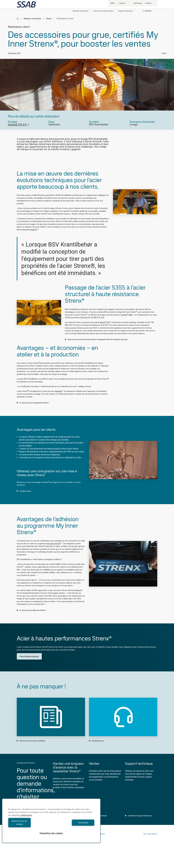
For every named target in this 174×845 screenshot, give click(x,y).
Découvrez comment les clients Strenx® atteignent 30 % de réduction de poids (96, 339)
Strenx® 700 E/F (18, 124)
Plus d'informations (29, 656)
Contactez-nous (96, 741)
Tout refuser (73, 824)
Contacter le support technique (138, 816)
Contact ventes (24, 491)
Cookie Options (150, 834)
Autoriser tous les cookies (29, 824)
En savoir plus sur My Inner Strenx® (31, 610)
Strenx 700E (128, 315)
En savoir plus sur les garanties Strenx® (33, 403)
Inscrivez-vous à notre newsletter (31, 741)
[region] (51, 822)
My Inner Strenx (54, 543)
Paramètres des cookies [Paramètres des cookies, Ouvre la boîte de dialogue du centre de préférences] (51, 833)
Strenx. (35, 230)
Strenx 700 (105, 322)
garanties (59, 391)
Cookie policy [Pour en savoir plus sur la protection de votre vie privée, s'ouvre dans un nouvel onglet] (26, 818)
